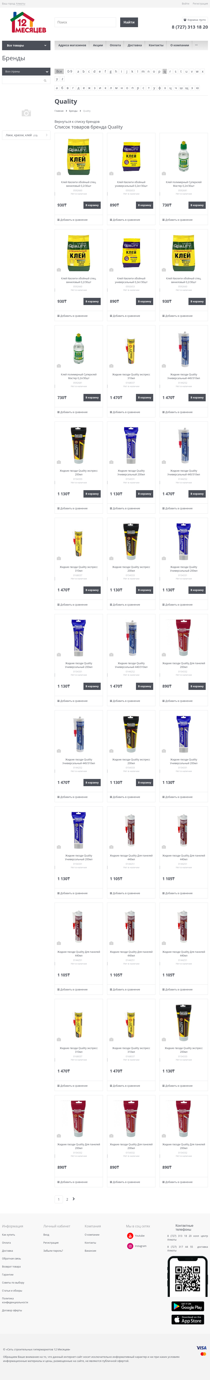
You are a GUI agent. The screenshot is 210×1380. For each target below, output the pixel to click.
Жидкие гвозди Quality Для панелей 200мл (183, 665)
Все (59, 71)
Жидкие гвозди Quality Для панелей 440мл (131, 857)
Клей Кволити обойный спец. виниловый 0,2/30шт (78, 184)
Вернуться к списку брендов (77, 121)
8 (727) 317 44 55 (181, 1247)
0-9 (69, 71)
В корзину (92, 205)
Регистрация (200, 3)
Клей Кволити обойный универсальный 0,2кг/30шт (131, 184)
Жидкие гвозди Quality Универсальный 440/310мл (184, 376)
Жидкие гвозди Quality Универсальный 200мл (131, 472)
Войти (185, 3)
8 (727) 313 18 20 (179, 1236)
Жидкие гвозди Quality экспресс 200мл (79, 472)
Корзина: (196, 20)
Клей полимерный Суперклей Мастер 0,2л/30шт (184, 184)
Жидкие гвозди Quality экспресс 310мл (131, 376)
